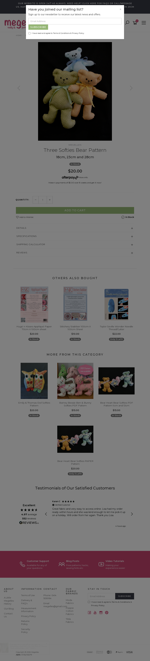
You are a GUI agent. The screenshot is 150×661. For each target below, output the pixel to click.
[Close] (120, 9)
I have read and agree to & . (56, 33)
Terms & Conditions (61, 33)
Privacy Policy (78, 33)
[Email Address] (75, 21)
